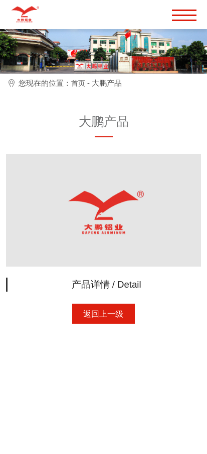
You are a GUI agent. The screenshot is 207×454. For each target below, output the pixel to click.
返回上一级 (103, 314)
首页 (78, 83)
